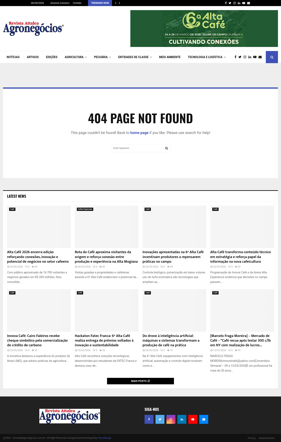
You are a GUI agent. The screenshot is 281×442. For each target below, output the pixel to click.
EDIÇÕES (51, 57)
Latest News (16, 196)
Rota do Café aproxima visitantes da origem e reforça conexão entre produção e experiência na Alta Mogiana (106, 257)
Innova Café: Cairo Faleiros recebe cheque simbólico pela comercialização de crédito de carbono (37, 340)
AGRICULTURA (74, 57)
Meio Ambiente (170, 57)
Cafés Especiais (85, 209)
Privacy (252, 438)
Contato (77, 3)
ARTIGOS (33, 57)
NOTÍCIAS (13, 57)
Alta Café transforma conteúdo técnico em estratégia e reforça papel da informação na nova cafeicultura (240, 257)
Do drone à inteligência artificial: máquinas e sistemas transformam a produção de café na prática (171, 340)
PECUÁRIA (101, 57)
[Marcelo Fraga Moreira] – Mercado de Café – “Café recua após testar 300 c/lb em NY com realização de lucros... (240, 340)
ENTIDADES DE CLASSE (133, 57)
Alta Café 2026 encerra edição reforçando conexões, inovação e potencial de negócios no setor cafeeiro (38, 257)
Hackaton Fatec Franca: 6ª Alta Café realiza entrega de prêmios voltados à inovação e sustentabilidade (104, 340)
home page (139, 133)
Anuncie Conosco (60, 3)
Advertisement (267, 438)
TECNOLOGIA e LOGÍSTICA (205, 57)
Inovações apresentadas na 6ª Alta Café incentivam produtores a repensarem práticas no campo (173, 257)
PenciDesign (104, 438)
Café (12, 209)
